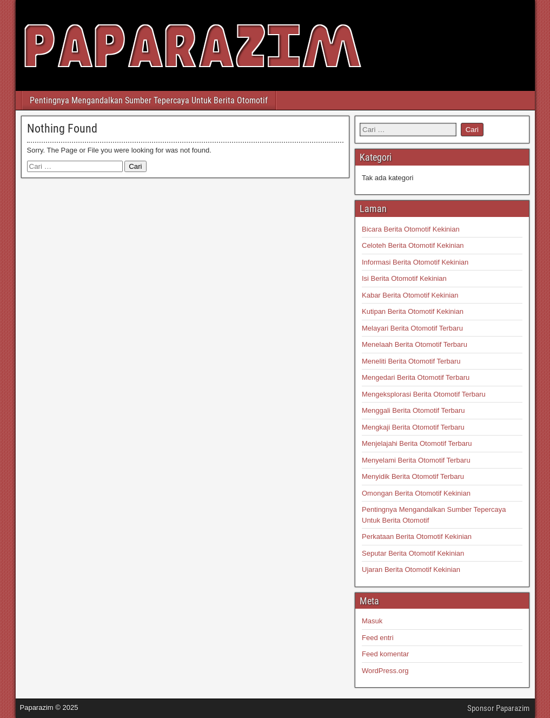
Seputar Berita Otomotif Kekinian (413, 553)
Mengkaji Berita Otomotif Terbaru (413, 427)
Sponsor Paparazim (498, 708)
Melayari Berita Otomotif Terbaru (412, 328)
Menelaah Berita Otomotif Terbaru (414, 344)
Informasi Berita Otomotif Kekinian (415, 262)
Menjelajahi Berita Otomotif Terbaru (417, 443)
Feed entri (378, 638)
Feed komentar (385, 654)
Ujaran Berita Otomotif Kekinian (411, 569)
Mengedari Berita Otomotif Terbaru (415, 377)
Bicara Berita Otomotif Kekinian (411, 229)
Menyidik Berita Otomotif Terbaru (413, 476)
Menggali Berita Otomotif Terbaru (413, 410)
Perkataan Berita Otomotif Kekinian (417, 536)
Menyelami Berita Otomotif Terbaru (416, 460)
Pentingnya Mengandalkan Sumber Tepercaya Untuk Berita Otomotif (149, 100)
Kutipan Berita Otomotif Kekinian (412, 311)
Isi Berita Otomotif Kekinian (404, 278)
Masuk (372, 621)
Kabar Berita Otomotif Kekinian (410, 295)
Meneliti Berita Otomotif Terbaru (411, 361)
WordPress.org (385, 671)
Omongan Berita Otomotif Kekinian (416, 493)
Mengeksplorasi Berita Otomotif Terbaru (424, 394)
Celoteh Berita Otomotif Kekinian (413, 245)
